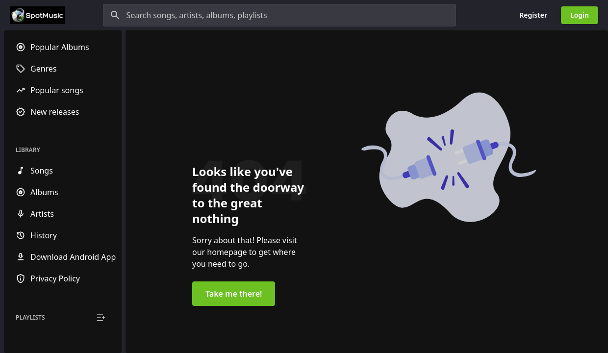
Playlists (30, 318)
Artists (35, 213)
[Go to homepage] (37, 15)
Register (533, 15)
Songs (34, 170)
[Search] (115, 15)
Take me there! (233, 293)
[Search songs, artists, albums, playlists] (279, 15)
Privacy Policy (48, 278)
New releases (47, 111)
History (36, 235)
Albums (37, 192)
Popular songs (49, 90)
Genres (36, 68)
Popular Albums (52, 47)
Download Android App (66, 257)
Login (579, 15)
